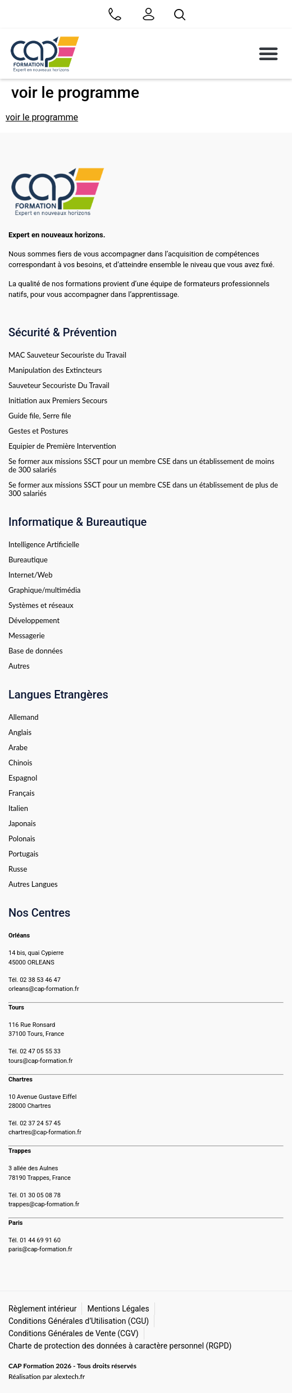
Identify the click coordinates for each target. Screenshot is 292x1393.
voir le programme (42, 117)
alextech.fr (69, 1376)
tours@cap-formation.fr (40, 1061)
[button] (268, 53)
